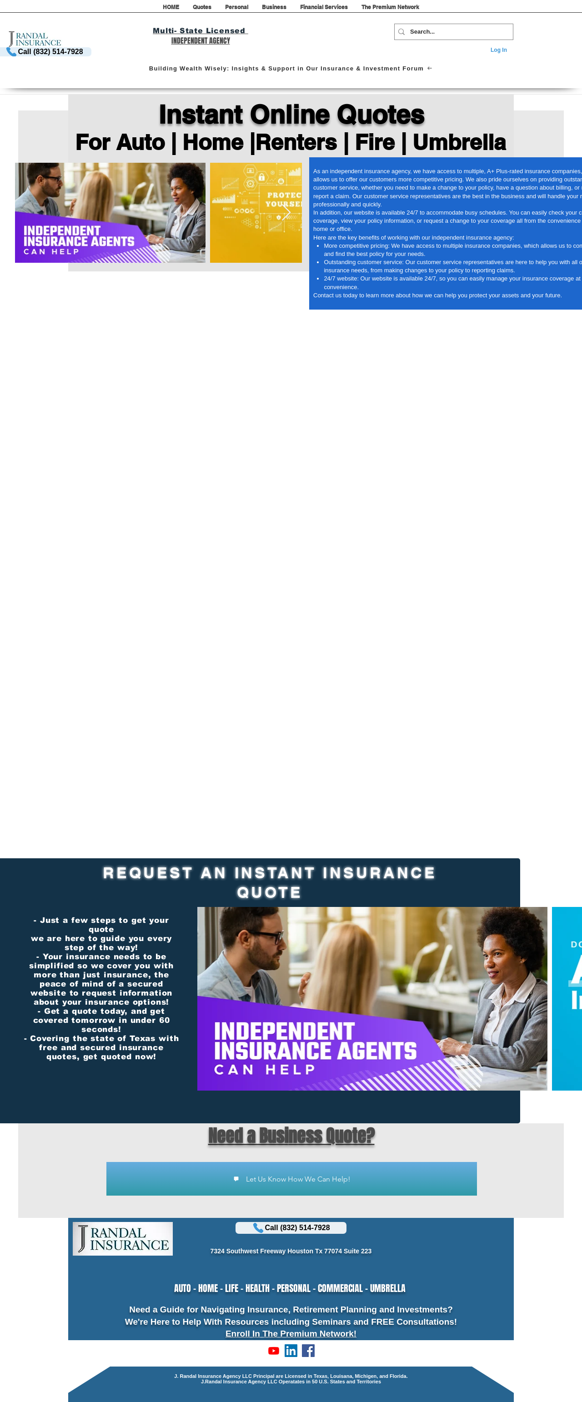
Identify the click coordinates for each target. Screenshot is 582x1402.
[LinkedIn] (291, 1350)
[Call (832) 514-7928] (291, 1228)
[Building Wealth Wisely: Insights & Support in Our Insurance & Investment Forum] (290, 68)
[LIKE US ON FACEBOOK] (308, 1350)
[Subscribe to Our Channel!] (273, 1350)
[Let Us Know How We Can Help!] (291, 1179)
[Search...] (452, 32)
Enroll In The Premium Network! (291, 1333)
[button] (202, 10)
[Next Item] (286, 213)
